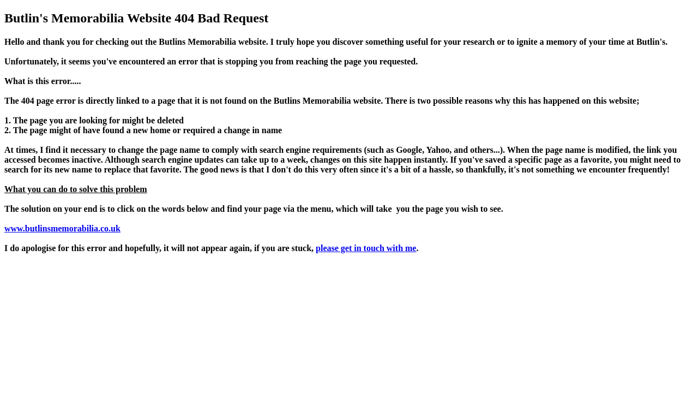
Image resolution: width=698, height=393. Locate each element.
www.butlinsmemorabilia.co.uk (62, 228)
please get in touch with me (366, 248)
